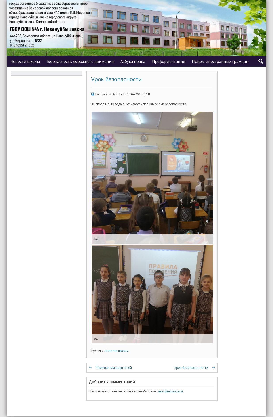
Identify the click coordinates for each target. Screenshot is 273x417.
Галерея (101, 94)
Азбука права (132, 61)
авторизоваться (170, 391)
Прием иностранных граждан (220, 61)
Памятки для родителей (113, 367)
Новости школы (25, 61)
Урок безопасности (116, 79)
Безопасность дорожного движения (80, 61)
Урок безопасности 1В (191, 367)
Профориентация (168, 61)
